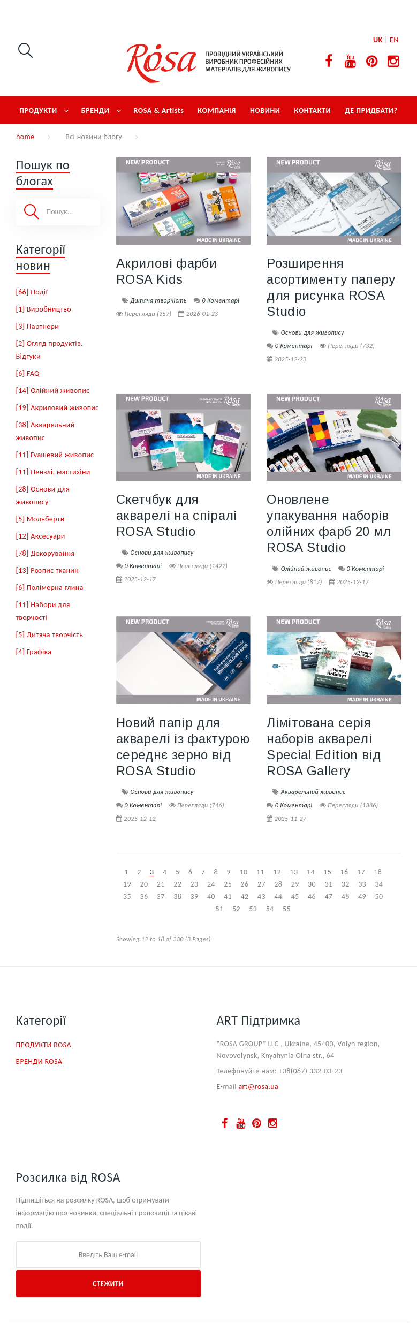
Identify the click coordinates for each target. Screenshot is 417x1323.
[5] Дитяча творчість (50, 634)
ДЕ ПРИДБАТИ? (371, 110)
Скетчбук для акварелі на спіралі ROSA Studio (176, 515)
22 (177, 884)
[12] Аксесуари (40, 536)
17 (361, 871)
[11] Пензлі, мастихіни (53, 472)
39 (195, 896)
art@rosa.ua (258, 1086)
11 (260, 871)
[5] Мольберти (40, 519)
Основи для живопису (312, 332)
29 (295, 884)
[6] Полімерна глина (50, 587)
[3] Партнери (37, 326)
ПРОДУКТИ (38, 110)
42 (245, 896)
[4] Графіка (34, 651)
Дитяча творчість (158, 300)
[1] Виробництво (44, 309)
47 (328, 896)
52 (236, 908)
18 (378, 871)
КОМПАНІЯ (217, 110)
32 (346, 884)
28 (278, 884)
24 (211, 884)
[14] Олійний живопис (53, 390)
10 (243, 871)
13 (294, 871)
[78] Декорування (45, 553)
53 (253, 908)
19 (127, 884)
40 (211, 896)
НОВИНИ (265, 110)
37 (161, 896)
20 (144, 884)
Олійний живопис (306, 568)
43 (261, 896)
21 (161, 884)
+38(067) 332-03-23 (311, 1071)
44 (278, 896)
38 (177, 896)
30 (312, 884)
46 (312, 896)
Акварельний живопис (313, 792)
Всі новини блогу (93, 136)
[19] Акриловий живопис (57, 407)
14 (311, 871)
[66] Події (32, 292)
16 (344, 871)
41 (228, 896)
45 (295, 896)
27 (261, 884)
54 (270, 908)
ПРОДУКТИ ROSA (43, 1044)
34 (379, 884)
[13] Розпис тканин (47, 570)
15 (327, 871)
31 (328, 884)
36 (144, 896)
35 (127, 896)
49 (362, 896)
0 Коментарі (220, 300)
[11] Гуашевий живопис (55, 454)
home (25, 136)
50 (379, 896)
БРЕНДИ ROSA (39, 1061)
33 (362, 884)
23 (195, 884)
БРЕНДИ (95, 110)
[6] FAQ (28, 373)
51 (220, 908)
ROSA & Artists (159, 110)
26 (245, 884)
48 (346, 896)
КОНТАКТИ (312, 110)
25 (228, 884)
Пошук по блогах (43, 172)
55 (287, 908)
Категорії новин (41, 257)
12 (277, 871)
